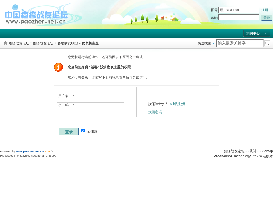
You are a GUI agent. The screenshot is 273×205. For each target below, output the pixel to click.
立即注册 (177, 103)
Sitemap (266, 151)
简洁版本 (266, 156)
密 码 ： (66, 105)
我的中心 (253, 33)
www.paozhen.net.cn (30, 151)
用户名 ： (66, 96)
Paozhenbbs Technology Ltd (235, 156)
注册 (264, 10)
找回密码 (155, 112)
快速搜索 (204, 43)
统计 (253, 151)
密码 (214, 17)
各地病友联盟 (67, 43)
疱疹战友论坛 (19, 43)
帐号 (214, 10)
